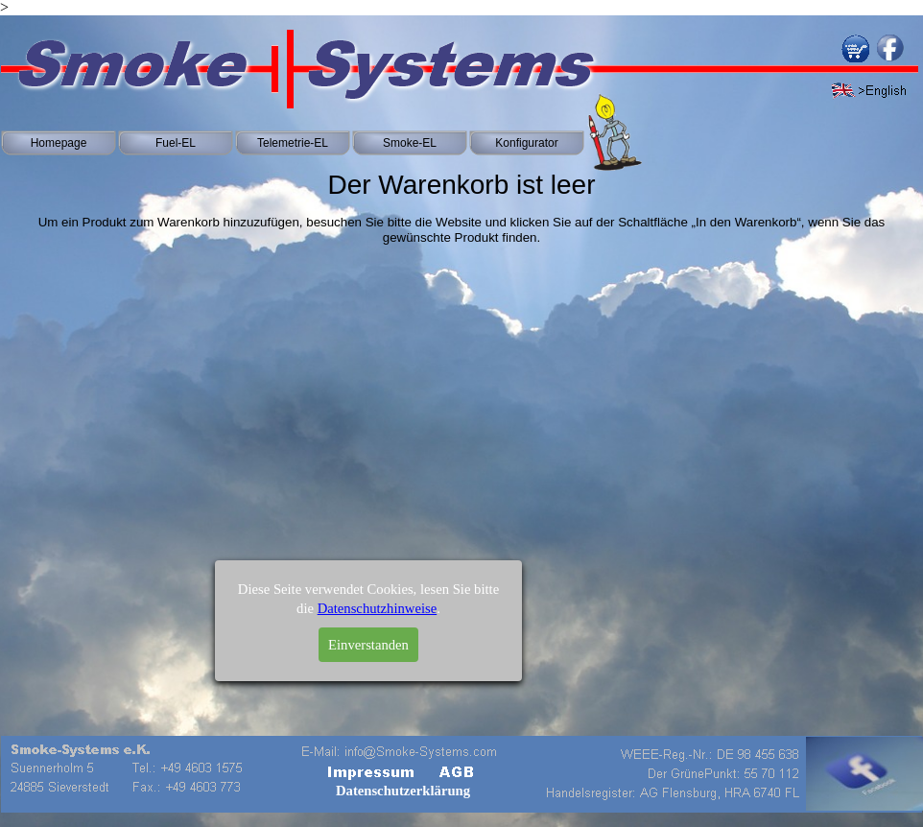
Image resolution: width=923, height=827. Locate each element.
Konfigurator (526, 143)
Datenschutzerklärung (403, 790)
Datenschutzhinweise (378, 626)
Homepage (59, 143)
